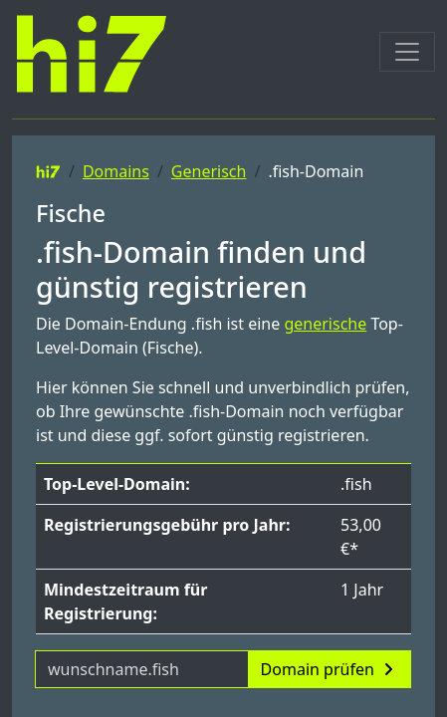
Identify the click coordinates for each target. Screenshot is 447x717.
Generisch (209, 171)
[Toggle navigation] (407, 52)
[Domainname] (142, 669)
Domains (116, 171)
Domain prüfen (329, 669)
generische (325, 324)
